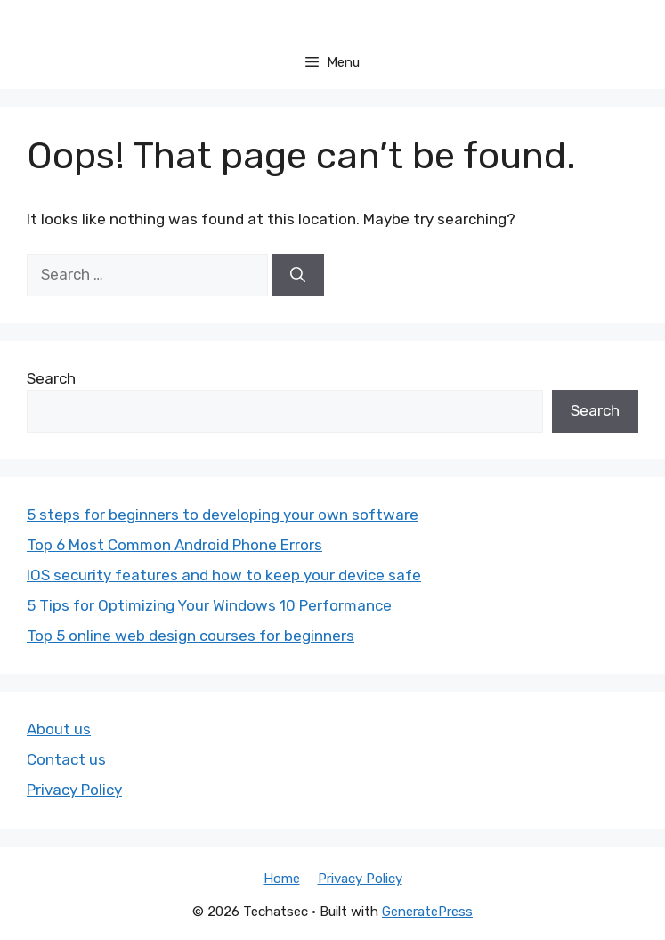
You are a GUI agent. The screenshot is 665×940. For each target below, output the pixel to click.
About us (59, 729)
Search (51, 378)
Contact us (66, 759)
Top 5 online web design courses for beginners (190, 635)
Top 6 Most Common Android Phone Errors (174, 545)
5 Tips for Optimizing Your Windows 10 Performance (209, 605)
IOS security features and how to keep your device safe (224, 575)
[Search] (298, 275)
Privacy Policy (74, 789)
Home (282, 879)
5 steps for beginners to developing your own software (222, 514)
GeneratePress (427, 912)
